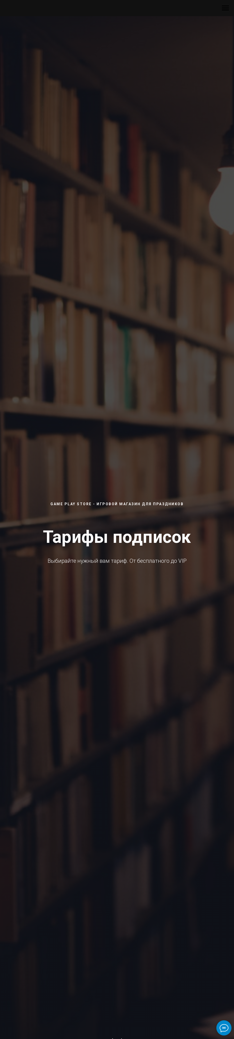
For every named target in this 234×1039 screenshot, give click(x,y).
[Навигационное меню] (225, 8)
